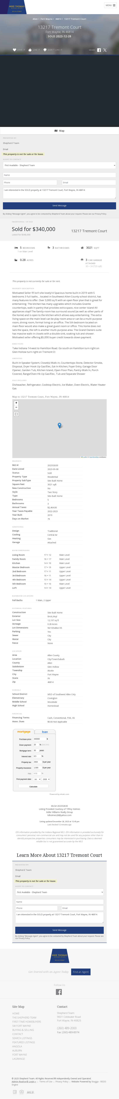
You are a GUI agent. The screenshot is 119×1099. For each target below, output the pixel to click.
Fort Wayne (46, 19)
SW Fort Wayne (21, 1025)
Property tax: (27, 762)
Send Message (59, 205)
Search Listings (22, 1038)
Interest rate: (26, 756)
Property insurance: (24, 768)
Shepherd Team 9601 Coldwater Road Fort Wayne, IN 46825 (69, 1016)
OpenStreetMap (94, 457)
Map (59, 130)
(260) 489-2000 (67, 1028)
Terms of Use (45, 1081)
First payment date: (24, 779)
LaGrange (18, 1058)
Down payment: (25, 745)
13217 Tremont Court (75, 19)
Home (15, 1013)
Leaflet (84, 457)
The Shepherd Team (24, 1017)
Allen (35, 19)
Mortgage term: (25, 751)
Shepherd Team (11, 143)
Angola (17, 1046)
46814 (58, 19)
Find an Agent (81, 972)
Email (5, 149)
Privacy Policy (100, 214)
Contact (17, 1034)
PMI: (30, 774)
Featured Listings (23, 1042)
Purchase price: (25, 739)
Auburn (17, 1050)
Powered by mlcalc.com (59, 794)
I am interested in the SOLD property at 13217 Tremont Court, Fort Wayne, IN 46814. (59, 193)
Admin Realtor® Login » (24, 1081)
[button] (59, 426)
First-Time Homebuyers (26, 1021)
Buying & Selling (23, 1030)
